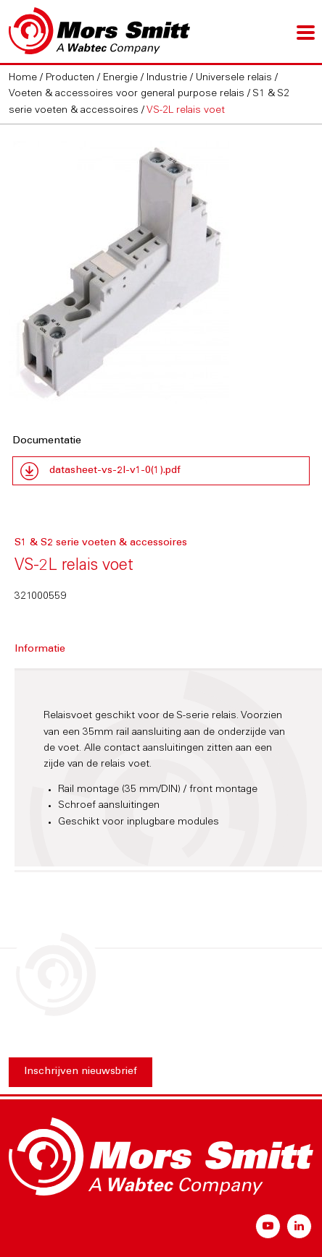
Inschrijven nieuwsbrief (80, 1072)
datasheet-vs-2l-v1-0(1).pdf (115, 471)
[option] (161, 272)
